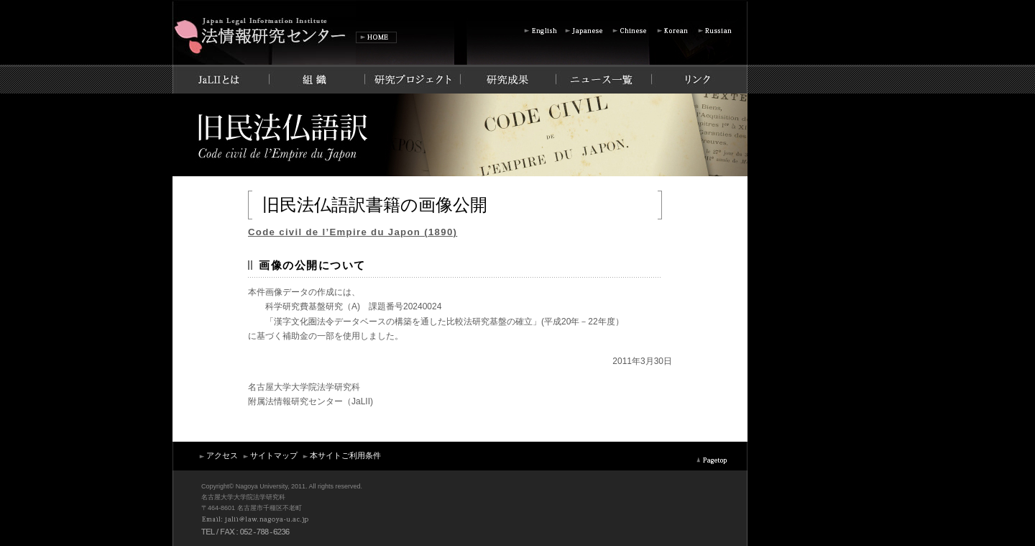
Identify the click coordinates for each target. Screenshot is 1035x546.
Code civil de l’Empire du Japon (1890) (352, 232)
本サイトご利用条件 (341, 455)
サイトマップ (270, 455)
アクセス (218, 455)
